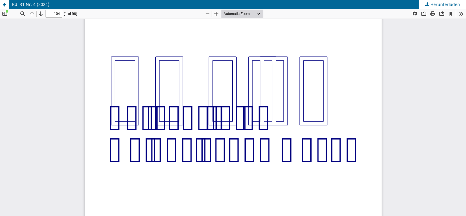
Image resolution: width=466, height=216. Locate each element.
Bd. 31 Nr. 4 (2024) (30, 4)
